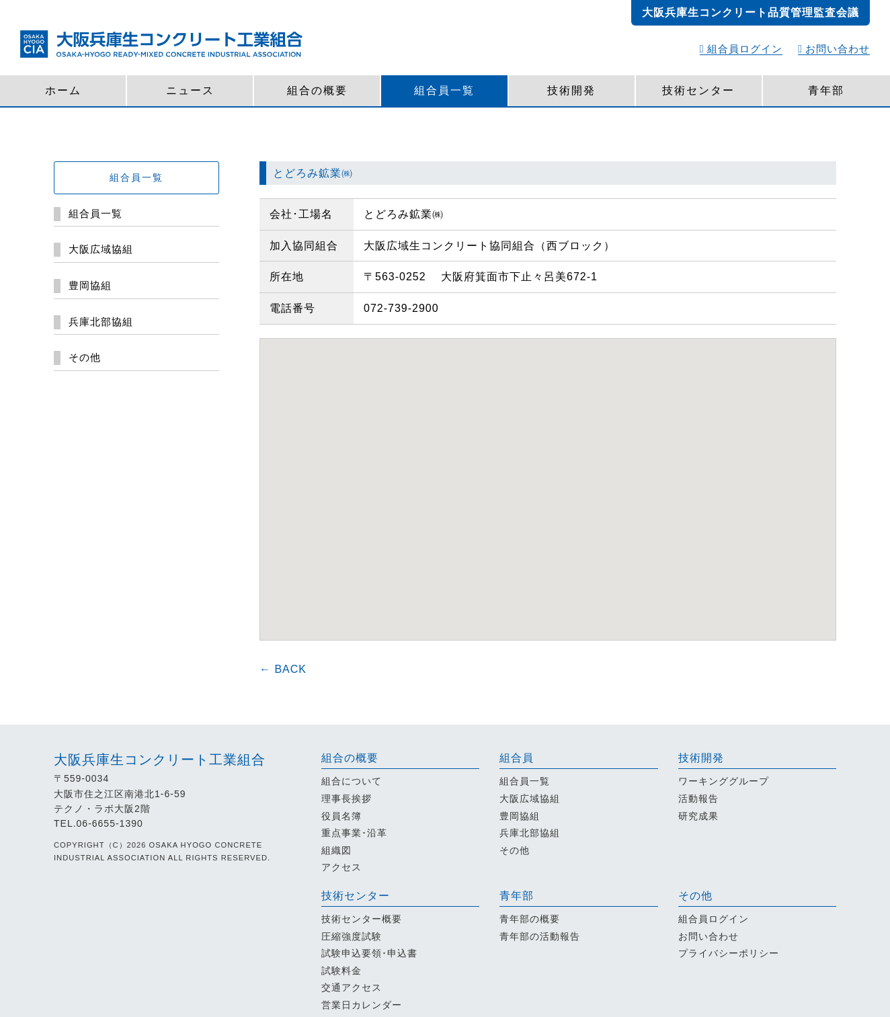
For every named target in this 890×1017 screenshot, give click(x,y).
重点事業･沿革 (354, 832)
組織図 (336, 850)
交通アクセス (351, 987)
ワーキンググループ (723, 781)
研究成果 (698, 816)
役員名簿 (341, 816)
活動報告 (698, 798)
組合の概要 (317, 90)
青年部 (826, 90)
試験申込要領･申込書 (369, 953)
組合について (351, 781)
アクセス (341, 867)
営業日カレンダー (361, 1005)
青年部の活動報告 (539, 936)
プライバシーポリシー (728, 953)
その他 (514, 850)
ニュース (190, 90)
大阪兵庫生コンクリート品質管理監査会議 (750, 12)
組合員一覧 (444, 90)
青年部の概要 (529, 918)
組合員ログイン (741, 48)
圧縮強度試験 (351, 936)
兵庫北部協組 (529, 832)
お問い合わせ (834, 48)
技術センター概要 (361, 918)
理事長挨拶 (346, 798)
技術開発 (571, 90)
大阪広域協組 (529, 798)
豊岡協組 (519, 816)
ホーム (63, 90)
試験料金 (341, 970)
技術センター (698, 90)
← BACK (283, 669)
